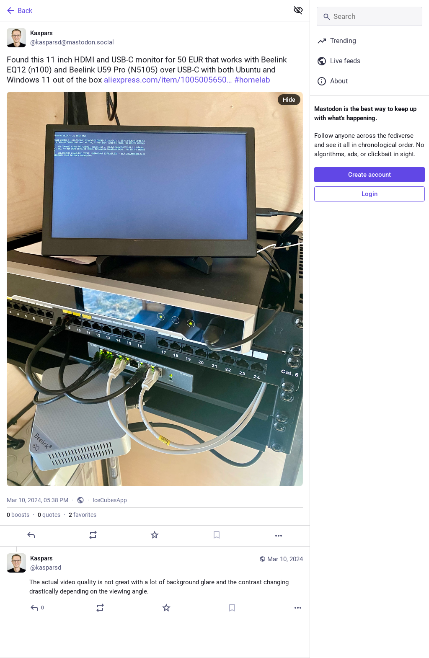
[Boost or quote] (93, 535)
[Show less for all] (298, 10)
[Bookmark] (217, 535)
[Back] (143, 10)
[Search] (369, 16)
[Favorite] (155, 535)
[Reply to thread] (37, 608)
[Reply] (31, 535)
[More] (279, 536)
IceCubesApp (110, 500)
